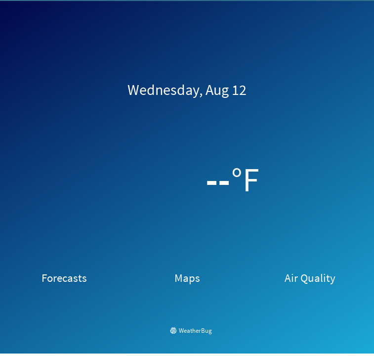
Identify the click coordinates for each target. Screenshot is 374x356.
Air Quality (310, 278)
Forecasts (64, 278)
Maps (187, 278)
